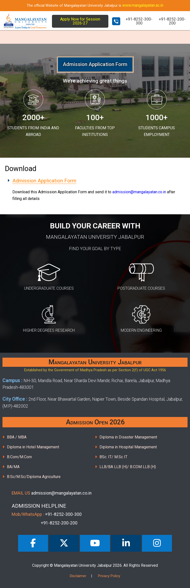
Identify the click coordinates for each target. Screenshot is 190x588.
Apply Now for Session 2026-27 (80, 21)
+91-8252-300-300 (139, 21)
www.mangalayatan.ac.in (142, 5)
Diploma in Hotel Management (33, 447)
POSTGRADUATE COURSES (141, 288)
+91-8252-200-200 (172, 21)
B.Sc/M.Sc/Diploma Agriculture (34, 476)
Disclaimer (78, 576)
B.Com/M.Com (19, 457)
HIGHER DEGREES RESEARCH (49, 330)
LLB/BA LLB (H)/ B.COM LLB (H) (127, 466)
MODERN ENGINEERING (141, 330)
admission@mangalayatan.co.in (139, 192)
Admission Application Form (44, 181)
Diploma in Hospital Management (128, 447)
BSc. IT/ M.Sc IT (113, 457)
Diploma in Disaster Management (128, 437)
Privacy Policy (109, 576)
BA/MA (13, 466)
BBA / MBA (16, 437)
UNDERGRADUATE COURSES (49, 288)
